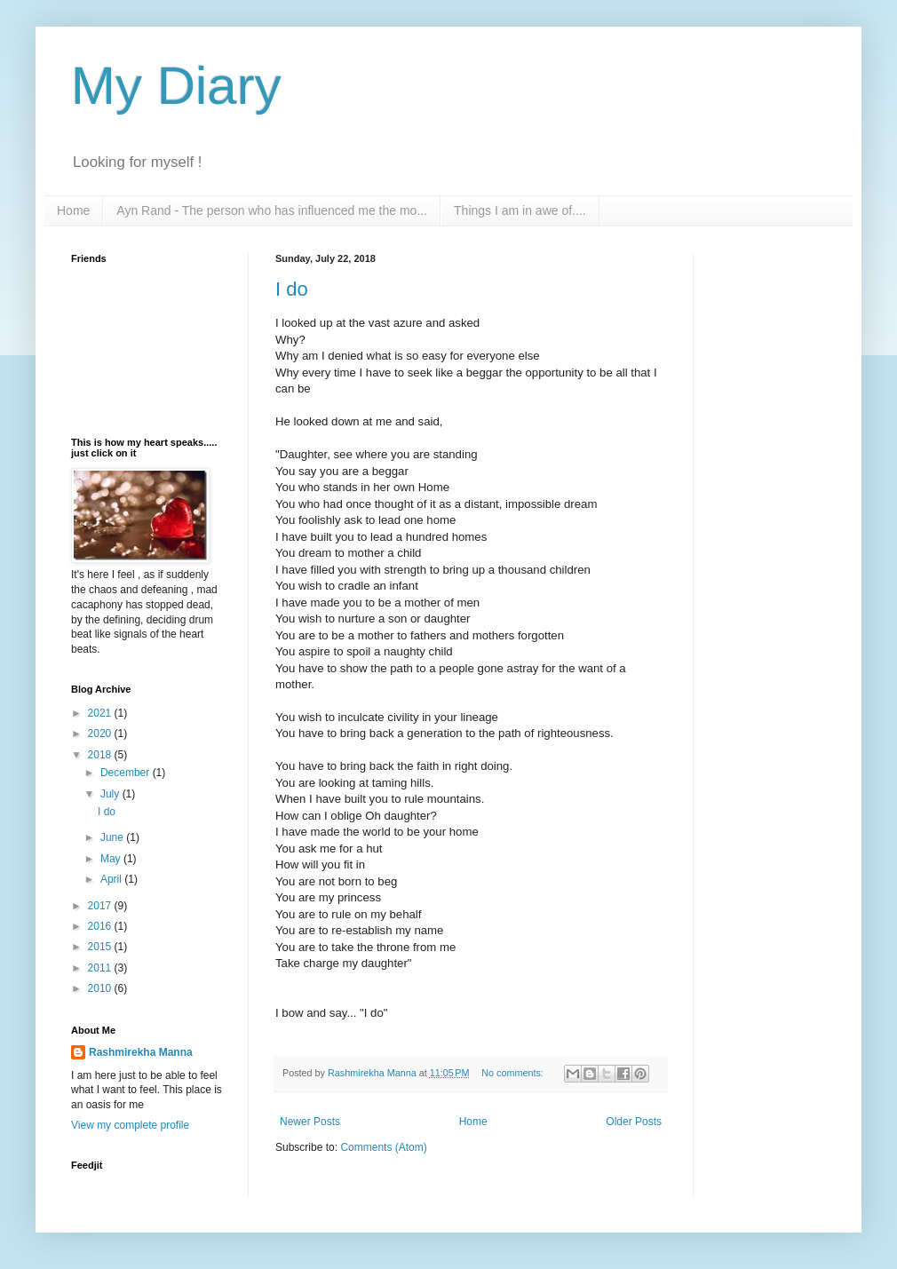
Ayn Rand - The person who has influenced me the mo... (271, 210)
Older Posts (634, 1121)
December (126, 772)
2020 (101, 733)
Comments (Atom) (383, 1147)
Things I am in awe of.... (520, 210)
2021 (101, 713)
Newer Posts (310, 1121)
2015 (101, 946)
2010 (101, 988)
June (113, 837)
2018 (101, 755)
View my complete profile (130, 1125)
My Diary (176, 85)
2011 (101, 968)
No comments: (513, 1072)
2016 (101, 926)
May (111, 859)
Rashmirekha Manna (141, 1052)
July (111, 794)
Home (73, 210)
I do (291, 289)
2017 (101, 906)
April (112, 879)
